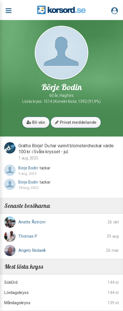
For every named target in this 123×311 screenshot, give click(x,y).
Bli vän (36, 122)
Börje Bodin (28, 168)
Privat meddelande (75, 122)
